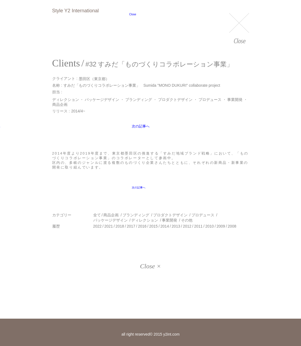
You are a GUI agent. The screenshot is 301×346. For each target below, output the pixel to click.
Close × (150, 266)
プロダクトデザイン (175, 99)
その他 (186, 220)
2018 (120, 226)
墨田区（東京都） (94, 79)
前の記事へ (66, 129)
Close (239, 29)
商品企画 (60, 104)
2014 (164, 226)
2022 (97, 226)
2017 (131, 226)
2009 (221, 226)
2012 (187, 226)
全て (97, 215)
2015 (153, 226)
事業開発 (234, 99)
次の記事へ (234, 129)
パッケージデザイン (102, 99)
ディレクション (65, 99)
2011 (198, 226)
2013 (176, 226)
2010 (209, 226)
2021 (108, 226)
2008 (232, 226)
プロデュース (209, 99)
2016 (142, 226)
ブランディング (138, 99)
